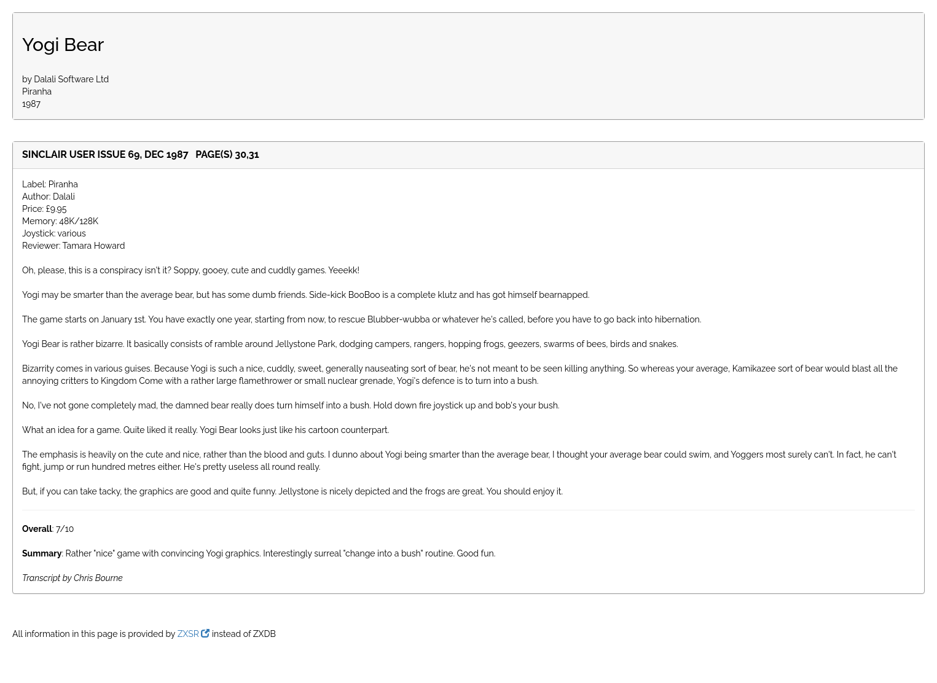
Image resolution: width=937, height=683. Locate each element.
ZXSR (194, 634)
